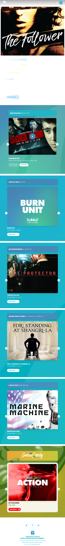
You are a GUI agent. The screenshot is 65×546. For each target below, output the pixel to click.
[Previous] (8, 144)
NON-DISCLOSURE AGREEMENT (32, 544)
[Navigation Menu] (61, 3)
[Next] (57, 144)
